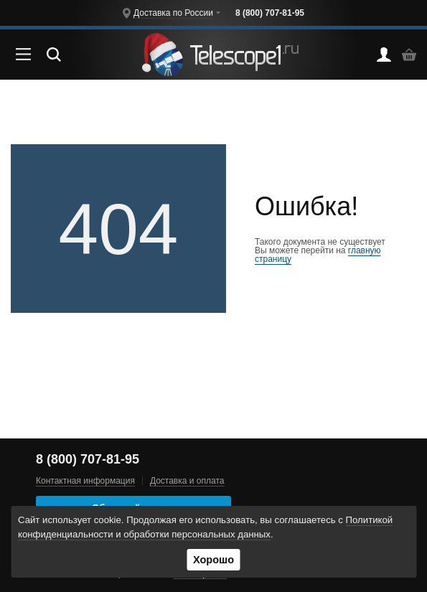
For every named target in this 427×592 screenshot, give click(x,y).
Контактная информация (85, 480)
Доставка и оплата (187, 480)
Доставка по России (173, 13)
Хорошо (213, 559)
